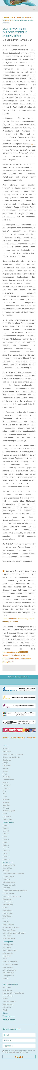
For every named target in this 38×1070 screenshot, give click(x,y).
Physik (4, 774)
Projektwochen (7, 905)
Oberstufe (6, 871)
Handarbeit (6, 799)
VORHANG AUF (8, 973)
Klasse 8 (5, 845)
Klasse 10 (6, 851)
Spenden (13, 738)
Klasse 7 (5, 842)
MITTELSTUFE (7, 20)
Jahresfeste (6, 947)
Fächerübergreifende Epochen (13, 874)
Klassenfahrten (7, 996)
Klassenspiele (7, 899)
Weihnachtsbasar (8, 938)
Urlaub (4, 1010)
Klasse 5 (5, 836)
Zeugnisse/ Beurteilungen (11, 896)
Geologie (5, 768)
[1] (32, 144)
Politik (4, 813)
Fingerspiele (6, 956)
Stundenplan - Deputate (10, 927)
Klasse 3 (5, 831)
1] (3, 571)
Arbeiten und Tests (9, 893)
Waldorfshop (6, 987)
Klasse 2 (5, 828)
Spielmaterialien (8, 953)
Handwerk (6, 802)
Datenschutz (31, 738)
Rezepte (5, 978)
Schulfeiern (6, 888)
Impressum (21, 738)
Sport (4, 791)
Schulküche (6, 936)
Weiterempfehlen (14, 677)
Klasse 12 (6, 856)
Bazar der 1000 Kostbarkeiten (13, 993)
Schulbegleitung (8, 1004)
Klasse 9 (5, 848)
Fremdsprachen (8, 780)
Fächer (19, 17)
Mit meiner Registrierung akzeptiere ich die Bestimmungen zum (18, 1051)
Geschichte (6, 777)
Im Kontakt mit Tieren (10, 964)
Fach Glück (6, 785)
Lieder (4, 959)
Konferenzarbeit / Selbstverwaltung (14, 890)
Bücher (5, 1013)
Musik (4, 794)
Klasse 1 (5, 825)
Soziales (5, 919)
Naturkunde (6, 760)
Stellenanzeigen (8, 1019)
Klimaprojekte (7, 913)
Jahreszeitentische (9, 970)
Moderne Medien (8, 924)
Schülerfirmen (7, 910)
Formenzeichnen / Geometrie (12, 754)
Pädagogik (6, 879)
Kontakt (6, 738)
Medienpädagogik (8, 811)
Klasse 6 (5, 839)
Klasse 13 (6, 859)
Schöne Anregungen (9, 950)
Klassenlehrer (7, 868)
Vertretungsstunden (9, 885)
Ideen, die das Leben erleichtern (13, 933)
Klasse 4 (5, 834)
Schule (12, 17)
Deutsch (5, 749)
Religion (5, 782)
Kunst (4, 797)
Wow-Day (5, 922)
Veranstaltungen (9, 1016)
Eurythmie (6, 788)
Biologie (5, 763)
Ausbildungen (7, 990)
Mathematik (27, 17)
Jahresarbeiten (7, 902)
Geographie (6, 765)
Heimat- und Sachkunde (11, 757)
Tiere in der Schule (9, 930)
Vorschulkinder (7, 967)
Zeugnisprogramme (9, 1001)
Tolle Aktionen (7, 916)
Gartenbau (6, 805)
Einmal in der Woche (9, 961)
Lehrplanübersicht (8, 882)
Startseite (5, 17)
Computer (6, 808)
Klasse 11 (6, 853)
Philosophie (6, 816)
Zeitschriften (6, 1007)
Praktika (5, 907)
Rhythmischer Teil (8, 865)
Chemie (5, 771)
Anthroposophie (8, 876)
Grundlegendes (7, 944)
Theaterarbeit (7, 819)
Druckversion (25, 677)
